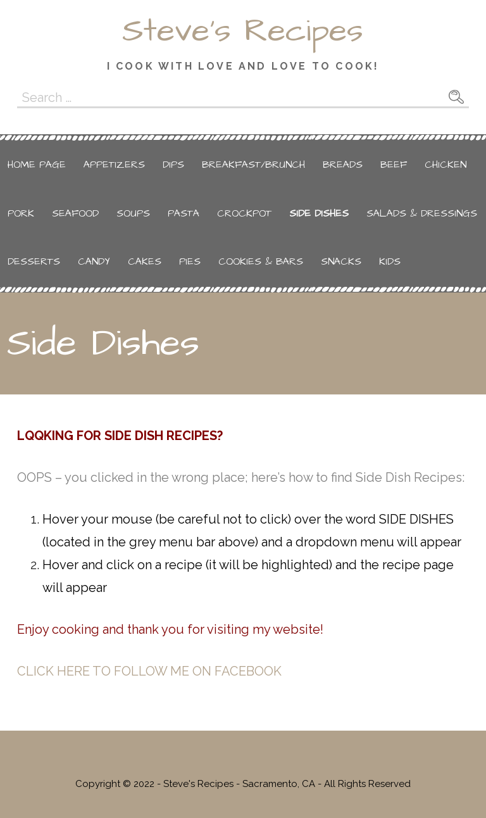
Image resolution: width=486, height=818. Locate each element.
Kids (390, 261)
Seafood (75, 213)
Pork (21, 213)
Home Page (37, 165)
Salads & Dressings (421, 213)
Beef (393, 165)
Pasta (183, 213)
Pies (190, 261)
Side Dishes (319, 213)
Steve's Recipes (242, 31)
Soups (133, 213)
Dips (173, 165)
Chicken (445, 165)
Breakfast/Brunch (253, 165)
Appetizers (114, 165)
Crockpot (244, 213)
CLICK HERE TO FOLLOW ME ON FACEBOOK (149, 671)
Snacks (341, 261)
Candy (94, 261)
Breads (343, 165)
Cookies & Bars (260, 261)
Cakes (144, 261)
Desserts (34, 261)
